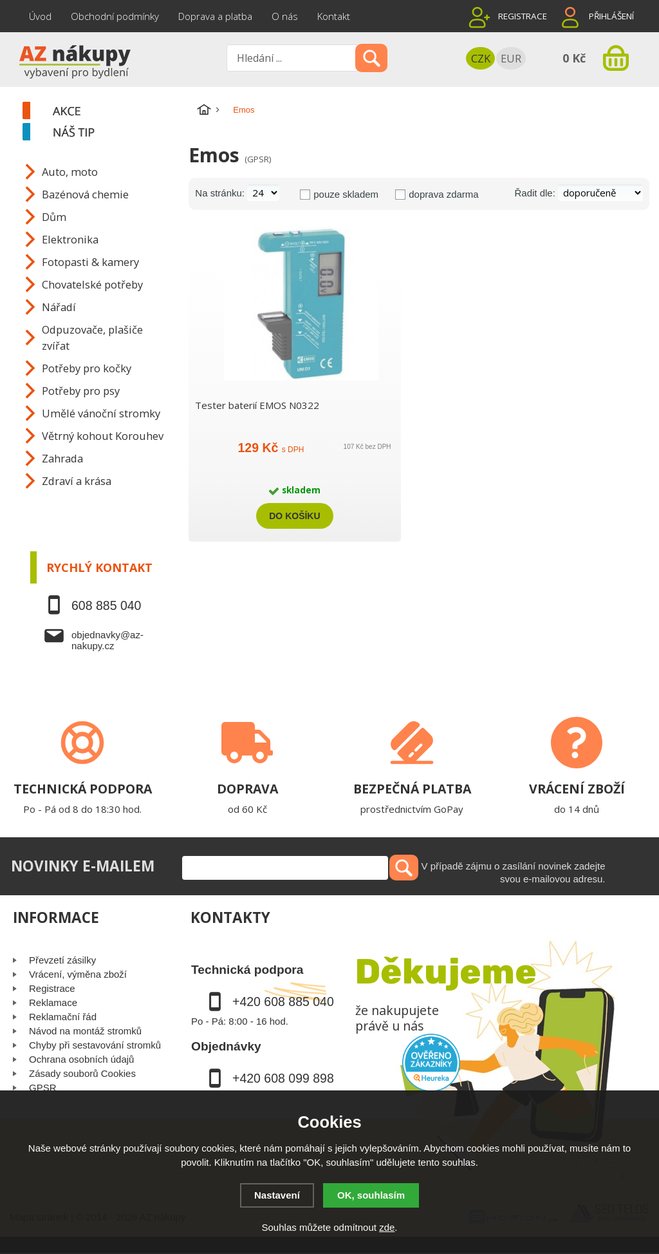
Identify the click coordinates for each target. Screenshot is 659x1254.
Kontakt (333, 16)
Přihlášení (611, 16)
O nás (285, 16)
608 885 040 (106, 605)
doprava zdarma (443, 194)
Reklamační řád (63, 1016)
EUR (511, 58)
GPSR (43, 1087)
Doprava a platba (215, 16)
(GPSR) (258, 159)
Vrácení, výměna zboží (78, 974)
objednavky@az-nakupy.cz (107, 640)
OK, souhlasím (371, 1195)
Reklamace (53, 1002)
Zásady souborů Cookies (82, 1073)
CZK (480, 58)
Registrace (522, 16)
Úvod (40, 16)
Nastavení (277, 1195)
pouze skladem (345, 194)
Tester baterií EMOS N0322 (257, 405)
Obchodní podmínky (115, 16)
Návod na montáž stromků (85, 1030)
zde (386, 1227)
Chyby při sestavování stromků (95, 1045)
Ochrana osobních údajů (81, 1059)
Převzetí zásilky (62, 960)
